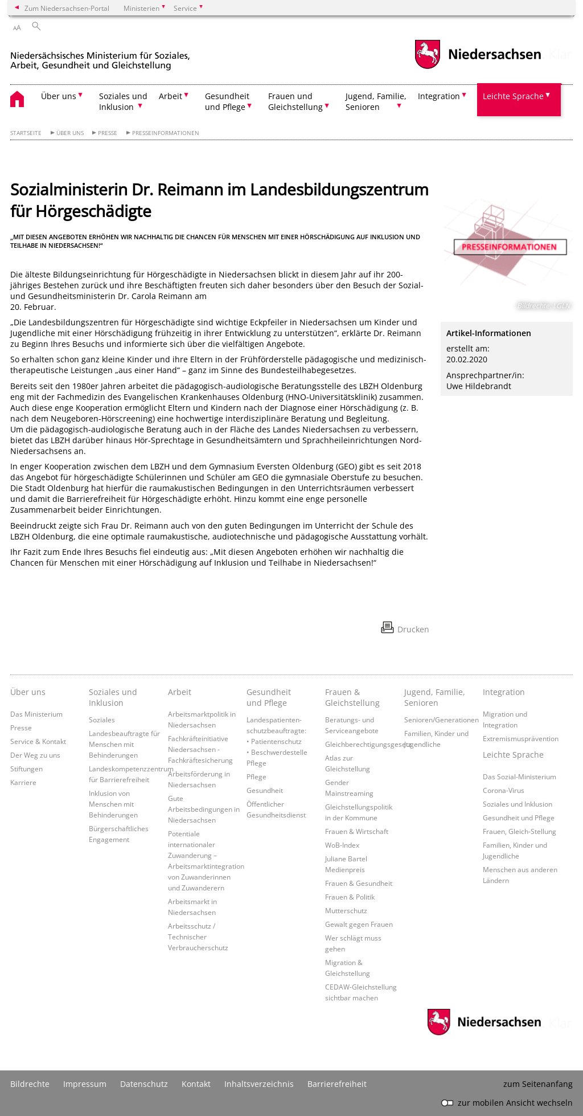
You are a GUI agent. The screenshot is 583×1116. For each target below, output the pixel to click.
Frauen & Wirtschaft (356, 831)
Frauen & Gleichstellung (352, 697)
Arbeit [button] (170, 96)
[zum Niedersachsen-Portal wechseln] (477, 67)
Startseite (26, 133)
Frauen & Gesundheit (358, 883)
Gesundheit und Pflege (269, 697)
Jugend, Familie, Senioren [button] (376, 101)
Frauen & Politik (350, 896)
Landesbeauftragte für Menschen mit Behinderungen (124, 744)
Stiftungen (26, 768)
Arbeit (179, 691)
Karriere (23, 782)
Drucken (413, 629)
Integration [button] (439, 96)
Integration (504, 691)
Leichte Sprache (513, 754)
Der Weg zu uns (35, 754)
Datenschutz (144, 1083)
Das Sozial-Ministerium (519, 776)
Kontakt (196, 1083)
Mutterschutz (346, 910)
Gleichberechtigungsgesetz (368, 744)
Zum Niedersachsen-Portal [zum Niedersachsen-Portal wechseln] (66, 8)
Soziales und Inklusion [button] (123, 101)
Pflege (256, 776)
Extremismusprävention (521, 738)
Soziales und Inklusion (113, 697)
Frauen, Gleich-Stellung (519, 831)
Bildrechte (30, 1083)
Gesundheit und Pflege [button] (227, 101)
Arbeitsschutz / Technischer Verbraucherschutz (198, 936)
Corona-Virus (503, 790)
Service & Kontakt (38, 741)
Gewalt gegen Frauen (359, 924)
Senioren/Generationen (441, 719)
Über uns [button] (58, 96)
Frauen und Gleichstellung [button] (295, 101)
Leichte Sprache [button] (513, 96)
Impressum (84, 1083)
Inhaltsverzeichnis (259, 1083)
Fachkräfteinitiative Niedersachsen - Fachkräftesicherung (200, 749)
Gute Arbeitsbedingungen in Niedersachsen (204, 809)
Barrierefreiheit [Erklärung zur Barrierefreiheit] (337, 1083)
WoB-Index (342, 844)
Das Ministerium (36, 713)
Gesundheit (265, 790)
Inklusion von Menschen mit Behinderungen (113, 803)
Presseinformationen (165, 133)
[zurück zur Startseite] (100, 56)
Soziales (102, 719)
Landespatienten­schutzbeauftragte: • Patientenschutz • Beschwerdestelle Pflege (277, 741)
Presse (107, 133)
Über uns (70, 133)
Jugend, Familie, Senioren (434, 697)
